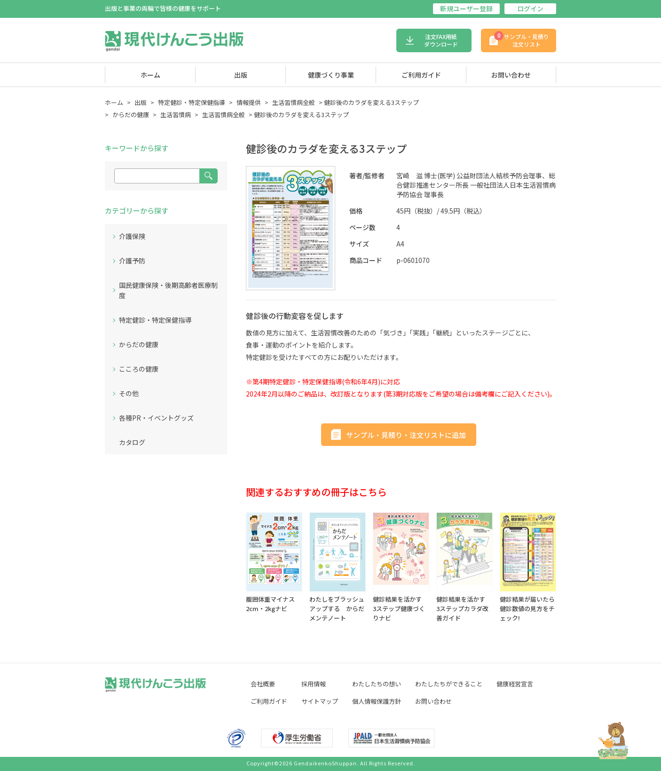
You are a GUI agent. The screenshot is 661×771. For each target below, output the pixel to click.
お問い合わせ (511, 74)
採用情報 (313, 683)
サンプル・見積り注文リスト (521, 39)
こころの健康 (138, 369)
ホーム (150, 74)
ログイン (530, 8)
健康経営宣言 (514, 683)
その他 (129, 393)
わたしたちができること (448, 683)
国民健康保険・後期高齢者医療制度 (168, 290)
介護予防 (132, 260)
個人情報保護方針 (376, 701)
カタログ (132, 442)
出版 (240, 74)
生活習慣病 (175, 114)
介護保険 (132, 236)
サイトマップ (319, 701)
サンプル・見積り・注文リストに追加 (406, 435)
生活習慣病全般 (293, 102)
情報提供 (248, 102)
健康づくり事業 (331, 74)
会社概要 (263, 683)
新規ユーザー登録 (466, 8)
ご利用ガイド (421, 74)
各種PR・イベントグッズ (156, 417)
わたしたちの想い (376, 683)
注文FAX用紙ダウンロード (441, 40)
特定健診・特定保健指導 (191, 102)
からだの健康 (130, 114)
